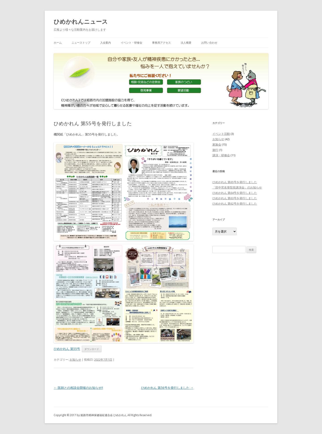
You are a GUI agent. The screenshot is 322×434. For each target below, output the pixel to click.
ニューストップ (81, 42)
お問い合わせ (209, 42)
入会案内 (105, 42)
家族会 (216, 144)
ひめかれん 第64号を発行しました (234, 193)
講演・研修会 (221, 155)
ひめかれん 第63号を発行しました (234, 198)
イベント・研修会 (131, 42)
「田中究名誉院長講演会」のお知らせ (237, 187)
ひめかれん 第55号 (67, 349)
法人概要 (186, 42)
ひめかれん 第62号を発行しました (234, 203)
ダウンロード (91, 349)
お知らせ (75, 360)
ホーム (58, 42)
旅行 (215, 150)
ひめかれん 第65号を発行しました (234, 182)
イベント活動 (221, 134)
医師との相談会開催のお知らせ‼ (78, 387)
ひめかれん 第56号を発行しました (167, 387)
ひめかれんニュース (81, 21)
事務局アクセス (161, 42)
